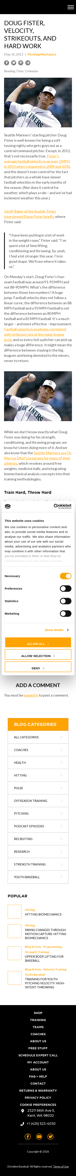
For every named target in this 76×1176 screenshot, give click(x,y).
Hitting (30, 909)
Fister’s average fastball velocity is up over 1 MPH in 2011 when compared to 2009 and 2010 (37, 161)
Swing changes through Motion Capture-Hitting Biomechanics (45, 934)
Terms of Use (61, 1166)
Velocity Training (54, 969)
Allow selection (36, 656)
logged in (31, 695)
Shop (38, 1013)
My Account (38, 1062)
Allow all (36, 643)
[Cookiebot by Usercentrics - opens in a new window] (54, 506)
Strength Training (37, 952)
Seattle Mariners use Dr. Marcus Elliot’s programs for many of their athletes (38, 458)
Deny (36, 668)
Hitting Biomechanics (43, 914)
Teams (38, 1027)
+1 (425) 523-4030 (41, 1124)
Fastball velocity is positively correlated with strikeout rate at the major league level (35, 334)
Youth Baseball (35, 974)
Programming (52, 946)
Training (38, 1020)
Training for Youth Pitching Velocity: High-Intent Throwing (45, 983)
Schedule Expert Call (38, 1055)
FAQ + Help (38, 1076)
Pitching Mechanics (42, 54)
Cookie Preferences (38, 1104)
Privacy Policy (38, 1097)
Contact (38, 1083)
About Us (38, 1041)
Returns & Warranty (38, 1090)
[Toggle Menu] (70, 7)
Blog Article (33, 946)
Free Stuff (38, 1048)
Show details (54, 630)
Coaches (38, 1034)
